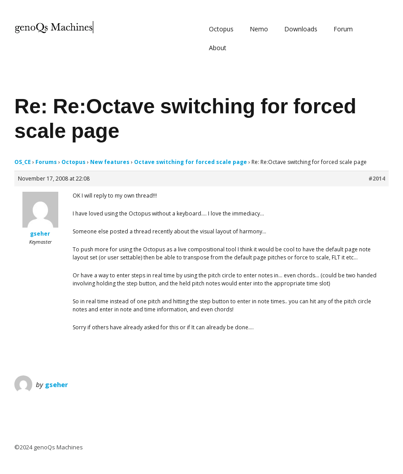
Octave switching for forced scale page (190, 162)
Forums (46, 162)
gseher (56, 384)
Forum (343, 29)
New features (110, 162)
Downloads (300, 29)
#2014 (376, 178)
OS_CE (22, 162)
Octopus (221, 29)
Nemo (259, 29)
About (217, 47)
